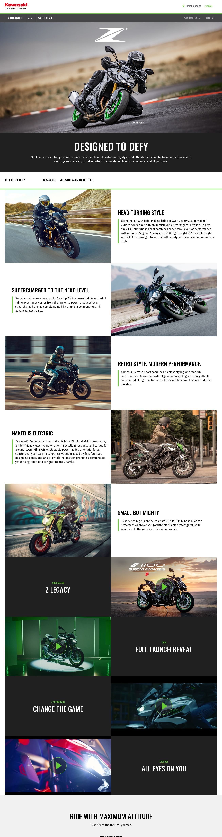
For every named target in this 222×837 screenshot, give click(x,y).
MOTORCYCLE (15, 18)
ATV (31, 18)
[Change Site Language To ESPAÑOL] (209, 6)
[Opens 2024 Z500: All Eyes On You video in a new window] (58, 765)
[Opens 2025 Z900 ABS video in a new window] (58, 646)
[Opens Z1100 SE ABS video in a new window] (164, 587)
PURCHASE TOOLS (192, 17)
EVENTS (210, 17)
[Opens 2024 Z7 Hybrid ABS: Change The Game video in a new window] (164, 706)
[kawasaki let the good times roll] (16, 6)
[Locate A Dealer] (192, 6)
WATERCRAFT (46, 18)
